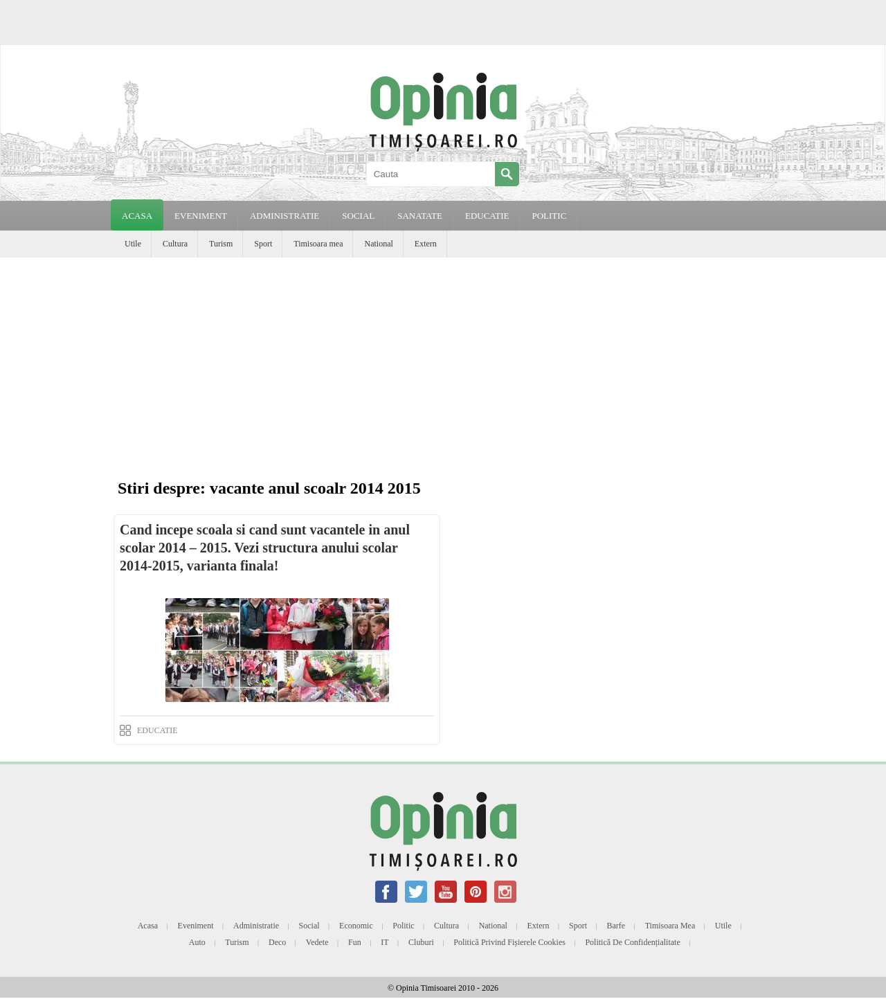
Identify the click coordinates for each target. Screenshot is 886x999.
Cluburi (421, 942)
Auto (197, 942)
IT (384, 942)
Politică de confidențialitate (632, 942)
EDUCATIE (487, 215)
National (378, 244)
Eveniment (196, 925)
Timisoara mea (318, 244)
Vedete (317, 942)
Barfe (616, 925)
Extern (426, 244)
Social (309, 925)
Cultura (175, 244)
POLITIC (549, 215)
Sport (263, 244)
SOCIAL (358, 215)
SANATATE (419, 215)
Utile (133, 244)
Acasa (137, 215)
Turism (221, 244)
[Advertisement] (443, 361)
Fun (354, 942)
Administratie (256, 925)
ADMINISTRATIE (284, 215)
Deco (277, 942)
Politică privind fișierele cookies (509, 942)
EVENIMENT (200, 215)
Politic (403, 925)
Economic (356, 925)
